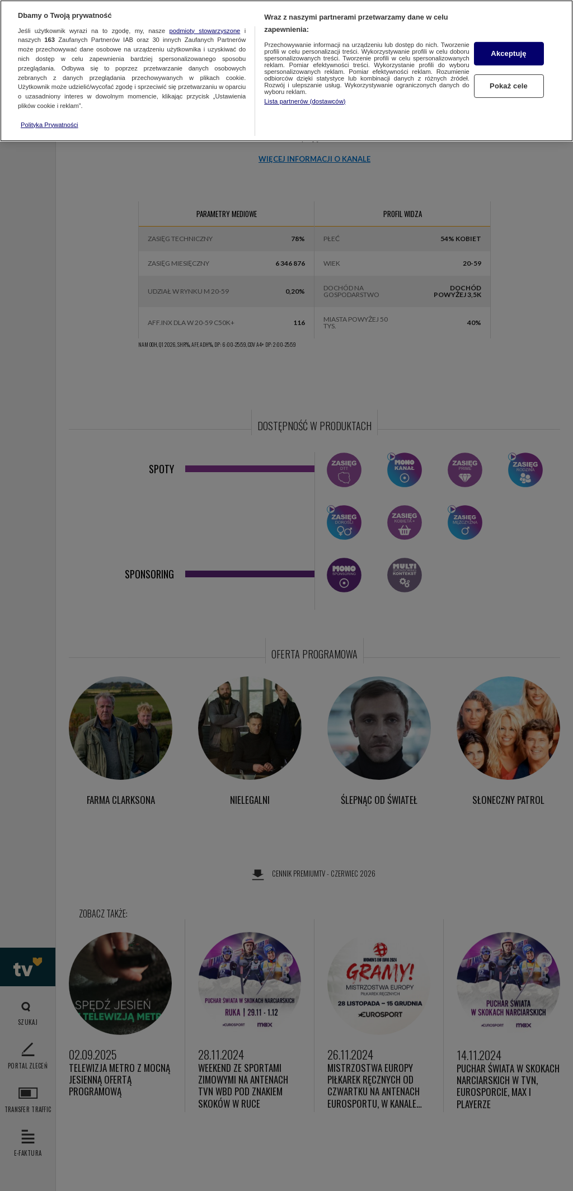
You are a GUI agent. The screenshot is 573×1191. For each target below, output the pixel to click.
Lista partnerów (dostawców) (304, 101)
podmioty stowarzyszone (205, 30)
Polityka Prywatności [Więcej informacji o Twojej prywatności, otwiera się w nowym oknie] (49, 124)
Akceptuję (508, 53)
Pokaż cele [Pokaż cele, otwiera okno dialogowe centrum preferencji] (509, 86)
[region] (286, 71)
